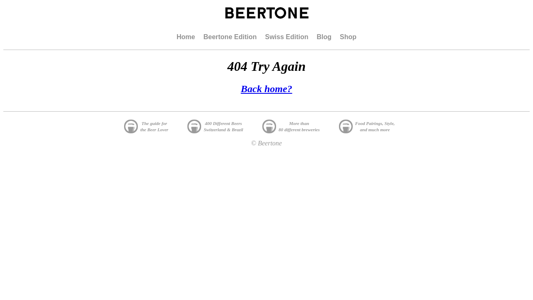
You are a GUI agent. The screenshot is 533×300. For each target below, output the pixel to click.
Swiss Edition (286, 36)
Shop (348, 36)
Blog (323, 36)
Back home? (266, 88)
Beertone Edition (230, 36)
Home (186, 36)
